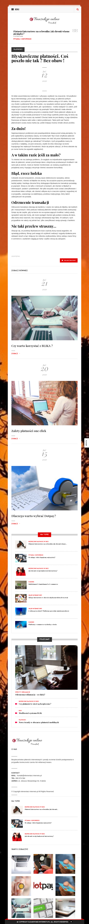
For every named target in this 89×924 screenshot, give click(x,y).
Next (76, 30)
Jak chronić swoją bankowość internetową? (43, 571)
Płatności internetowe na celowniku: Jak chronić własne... (48, 544)
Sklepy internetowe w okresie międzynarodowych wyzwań (48, 597)
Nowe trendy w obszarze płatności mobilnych (39, 722)
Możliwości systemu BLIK (30, 713)
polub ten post (69, 260)
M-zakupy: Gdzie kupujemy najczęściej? (42, 557)
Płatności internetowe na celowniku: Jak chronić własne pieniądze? (41, 32)
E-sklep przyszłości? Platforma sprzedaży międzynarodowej (49, 611)
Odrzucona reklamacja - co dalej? (30, 694)
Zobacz (15, 353)
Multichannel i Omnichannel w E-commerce (43, 584)
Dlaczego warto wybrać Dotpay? (33, 516)
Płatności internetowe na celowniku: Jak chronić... (41, 809)
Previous (74, 30)
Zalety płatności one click (28, 431)
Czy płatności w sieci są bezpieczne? (35, 704)
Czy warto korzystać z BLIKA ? (32, 346)
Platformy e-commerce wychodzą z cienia (43, 624)
